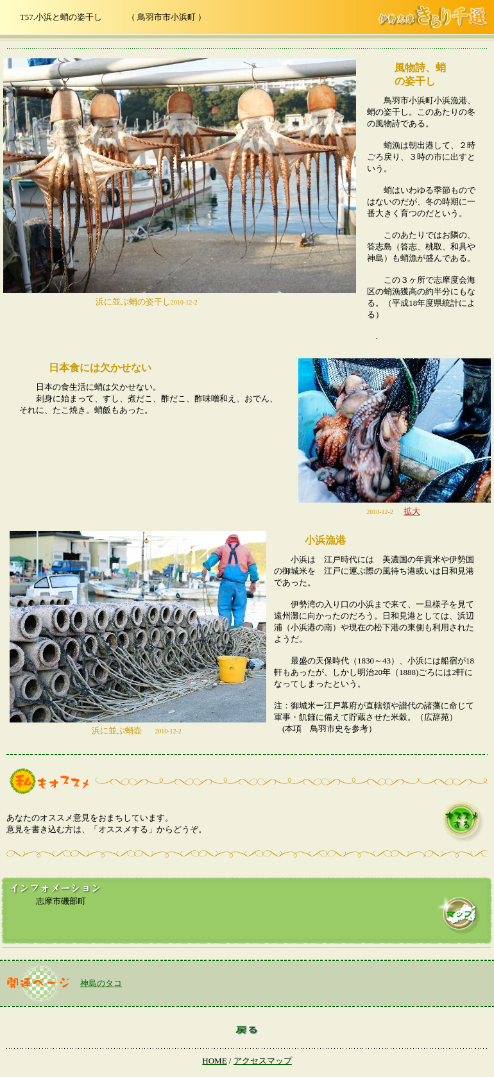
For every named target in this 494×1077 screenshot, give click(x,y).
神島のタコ (101, 983)
